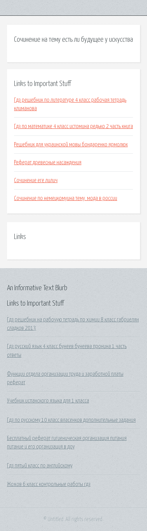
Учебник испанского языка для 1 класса (48, 401)
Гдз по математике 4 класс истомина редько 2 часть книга (73, 126)
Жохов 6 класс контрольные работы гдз (49, 484)
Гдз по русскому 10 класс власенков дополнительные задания (71, 420)
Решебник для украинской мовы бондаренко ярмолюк (71, 144)
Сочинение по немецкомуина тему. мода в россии (65, 198)
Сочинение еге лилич (36, 180)
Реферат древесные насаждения (47, 162)
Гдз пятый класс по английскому (40, 466)
